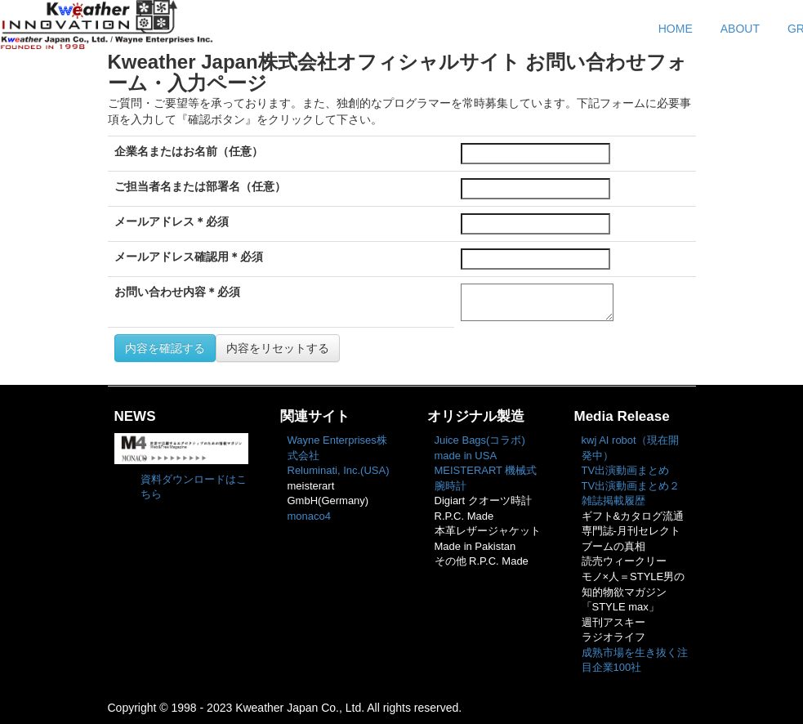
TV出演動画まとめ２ (631, 486)
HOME (675, 28)
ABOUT (740, 28)
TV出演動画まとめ (626, 470)
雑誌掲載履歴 (613, 500)
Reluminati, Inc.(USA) (339, 470)
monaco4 (309, 516)
